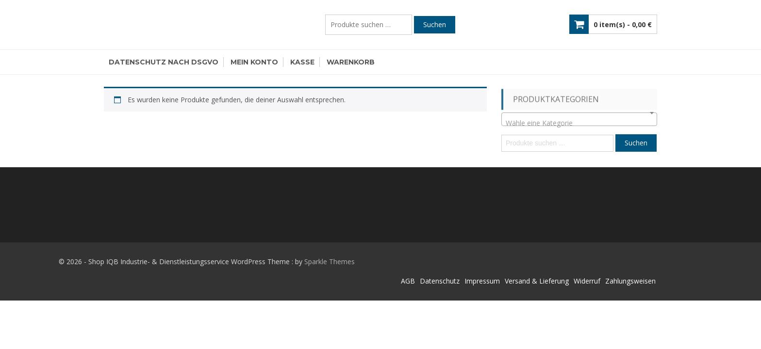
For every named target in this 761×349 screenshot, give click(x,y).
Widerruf (587, 281)
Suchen (434, 24)
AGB (408, 281)
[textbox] (579, 123)
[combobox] (579, 119)
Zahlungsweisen (630, 281)
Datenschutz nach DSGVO (163, 62)
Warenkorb (351, 62)
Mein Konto (254, 62)
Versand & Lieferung (537, 281)
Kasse (302, 62)
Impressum (482, 281)
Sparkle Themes (287, 261)
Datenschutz (440, 281)
